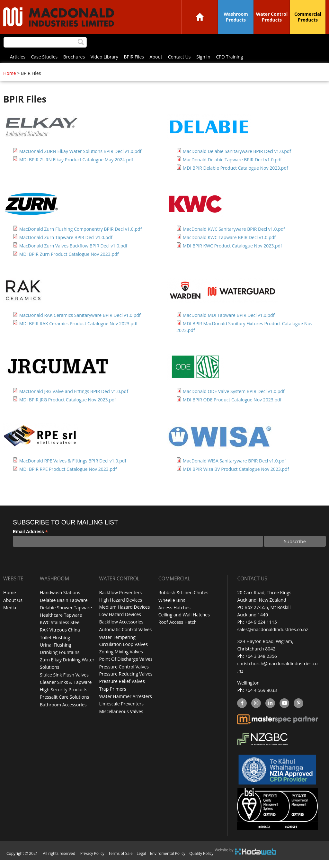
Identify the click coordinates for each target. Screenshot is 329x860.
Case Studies (44, 57)
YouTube (284, 703)
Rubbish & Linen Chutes (183, 592)
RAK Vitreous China (60, 629)
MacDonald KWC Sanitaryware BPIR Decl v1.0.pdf (234, 229)
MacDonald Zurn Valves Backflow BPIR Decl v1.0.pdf (73, 246)
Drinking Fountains (59, 652)
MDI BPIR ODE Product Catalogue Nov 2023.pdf (232, 400)
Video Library (104, 57)
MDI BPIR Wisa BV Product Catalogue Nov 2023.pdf (236, 469)
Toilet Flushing (55, 637)
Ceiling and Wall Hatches (184, 615)
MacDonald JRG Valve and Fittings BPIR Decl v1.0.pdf (73, 391)
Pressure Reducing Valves (125, 674)
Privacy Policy (92, 853)
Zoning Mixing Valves (121, 652)
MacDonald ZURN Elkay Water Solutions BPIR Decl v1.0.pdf (80, 151)
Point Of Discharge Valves (125, 659)
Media (9, 607)
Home (200, 16)
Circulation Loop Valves (123, 644)
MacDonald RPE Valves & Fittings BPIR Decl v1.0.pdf (72, 461)
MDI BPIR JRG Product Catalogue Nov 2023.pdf (67, 400)
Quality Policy (201, 853)
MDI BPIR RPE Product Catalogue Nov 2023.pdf (68, 469)
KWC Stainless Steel (60, 622)
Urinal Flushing (55, 644)
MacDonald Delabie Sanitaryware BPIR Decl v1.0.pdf (237, 151)
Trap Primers (112, 688)
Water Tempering (117, 637)
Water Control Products (272, 17)
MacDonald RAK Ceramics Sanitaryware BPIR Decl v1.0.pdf (80, 315)
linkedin (270, 703)
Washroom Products (236, 17)
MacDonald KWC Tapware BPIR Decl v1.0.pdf (229, 237)
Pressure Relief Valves (122, 681)
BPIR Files (134, 57)
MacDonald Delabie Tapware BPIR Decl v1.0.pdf (232, 160)
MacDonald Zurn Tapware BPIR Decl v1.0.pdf (65, 237)
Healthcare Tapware (61, 615)
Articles (17, 57)
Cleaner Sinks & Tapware (66, 681)
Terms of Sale (120, 853)
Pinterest (298, 703)
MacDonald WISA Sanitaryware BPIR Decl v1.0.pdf (234, 461)
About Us (12, 600)
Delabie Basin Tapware (63, 600)
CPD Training (229, 57)
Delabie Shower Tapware (66, 607)
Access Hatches (174, 607)
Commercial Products (307, 17)
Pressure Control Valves (123, 666)
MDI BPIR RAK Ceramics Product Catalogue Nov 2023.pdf (78, 323)
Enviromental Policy (167, 853)
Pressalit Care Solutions (64, 696)
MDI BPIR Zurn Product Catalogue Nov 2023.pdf (69, 254)
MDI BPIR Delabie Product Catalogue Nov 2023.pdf (235, 168)
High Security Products (63, 688)
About (156, 57)
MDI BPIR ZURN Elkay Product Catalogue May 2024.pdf (76, 160)
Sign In (203, 57)
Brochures (74, 57)
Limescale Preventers (121, 703)
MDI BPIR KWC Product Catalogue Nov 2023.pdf (232, 246)
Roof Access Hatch (177, 622)
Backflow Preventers (120, 592)
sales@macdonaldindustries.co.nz (272, 629)
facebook (241, 703)
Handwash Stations (60, 592)
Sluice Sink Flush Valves (64, 674)
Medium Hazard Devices (124, 607)
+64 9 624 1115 (261, 622)
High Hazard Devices (120, 600)
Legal (141, 853)
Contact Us (179, 57)
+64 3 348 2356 (261, 656)
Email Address (30, 532)
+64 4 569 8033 (261, 690)
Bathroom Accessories (63, 703)
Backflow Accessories (121, 622)
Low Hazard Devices (120, 615)
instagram (256, 703)
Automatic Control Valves (125, 629)
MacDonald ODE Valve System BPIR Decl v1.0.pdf (234, 391)
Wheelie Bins (171, 600)
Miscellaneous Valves (121, 711)
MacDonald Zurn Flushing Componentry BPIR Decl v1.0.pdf (80, 229)
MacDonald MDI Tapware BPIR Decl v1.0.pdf (229, 315)
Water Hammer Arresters (125, 696)
